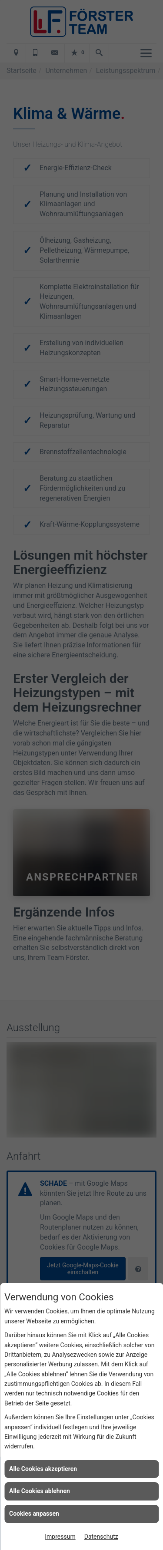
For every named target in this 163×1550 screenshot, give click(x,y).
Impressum (60, 1536)
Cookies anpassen (34, 1513)
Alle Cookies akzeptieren (43, 1468)
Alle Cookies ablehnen (39, 1490)
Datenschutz (101, 1536)
